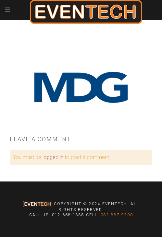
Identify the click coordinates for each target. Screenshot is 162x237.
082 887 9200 (117, 215)
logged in (53, 157)
